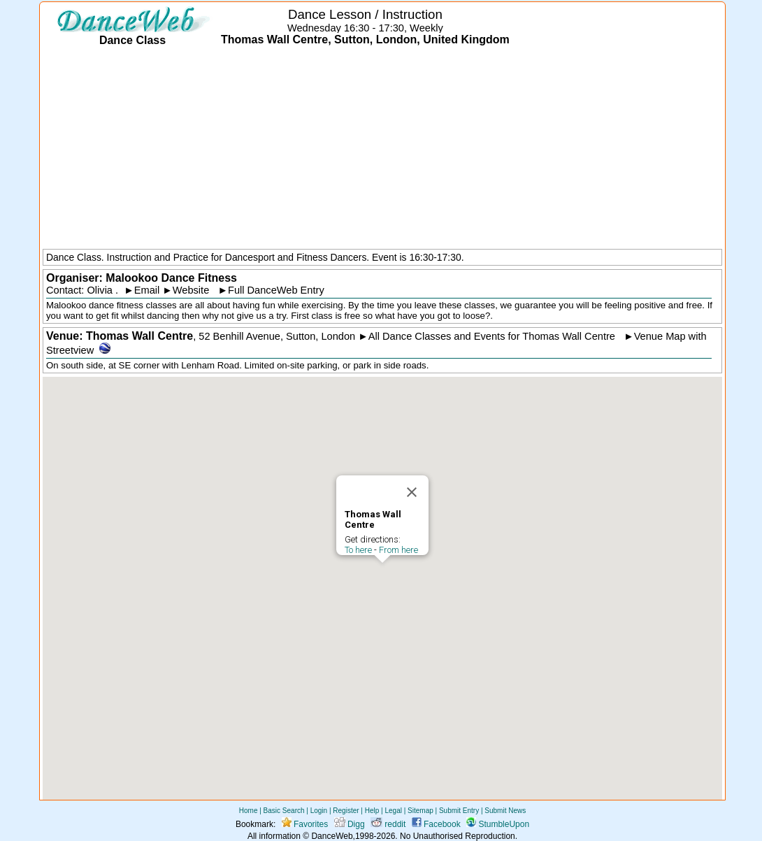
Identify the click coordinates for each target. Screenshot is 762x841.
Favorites (305, 824)
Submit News (505, 810)
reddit (388, 824)
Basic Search (284, 810)
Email (147, 290)
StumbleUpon (497, 824)
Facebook (436, 824)
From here (398, 550)
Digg (349, 824)
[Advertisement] (382, 149)
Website (191, 290)
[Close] (412, 492)
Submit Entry (459, 810)
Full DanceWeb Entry (276, 290)
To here (358, 550)
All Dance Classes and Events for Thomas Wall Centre (491, 336)
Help (372, 810)
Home (248, 810)
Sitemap (420, 810)
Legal (392, 810)
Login (318, 810)
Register (346, 810)
